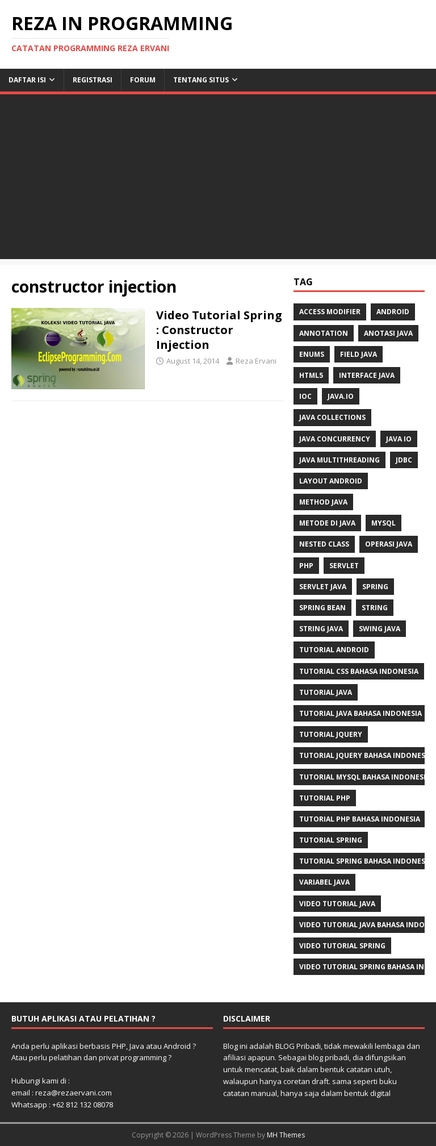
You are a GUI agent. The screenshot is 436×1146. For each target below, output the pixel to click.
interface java (367, 375)
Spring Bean (322, 607)
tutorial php (324, 798)
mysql (383, 523)
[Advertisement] (218, 179)
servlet (344, 565)
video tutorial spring (342, 946)
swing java (379, 629)
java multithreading (339, 460)
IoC (305, 396)
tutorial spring (330, 840)
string (375, 607)
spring (375, 586)
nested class (324, 544)
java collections (332, 417)
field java (358, 354)
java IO (399, 439)
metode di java (327, 523)
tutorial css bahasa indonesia (358, 671)
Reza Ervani (256, 361)
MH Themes (286, 1135)
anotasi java (388, 333)
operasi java (388, 544)
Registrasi (92, 80)
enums (311, 354)
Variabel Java (324, 882)
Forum (143, 80)
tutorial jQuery (330, 734)
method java (323, 502)
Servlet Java (322, 586)
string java (321, 629)
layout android (330, 481)
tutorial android (334, 650)
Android (392, 311)
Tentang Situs (201, 80)
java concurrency (334, 439)
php (306, 565)
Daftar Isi (27, 80)
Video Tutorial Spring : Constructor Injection (219, 329)
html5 (311, 375)
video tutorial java (337, 904)
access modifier (329, 311)
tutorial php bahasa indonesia (359, 819)
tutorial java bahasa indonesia (360, 713)
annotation (323, 333)
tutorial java (325, 692)
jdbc (404, 460)
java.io (341, 396)
